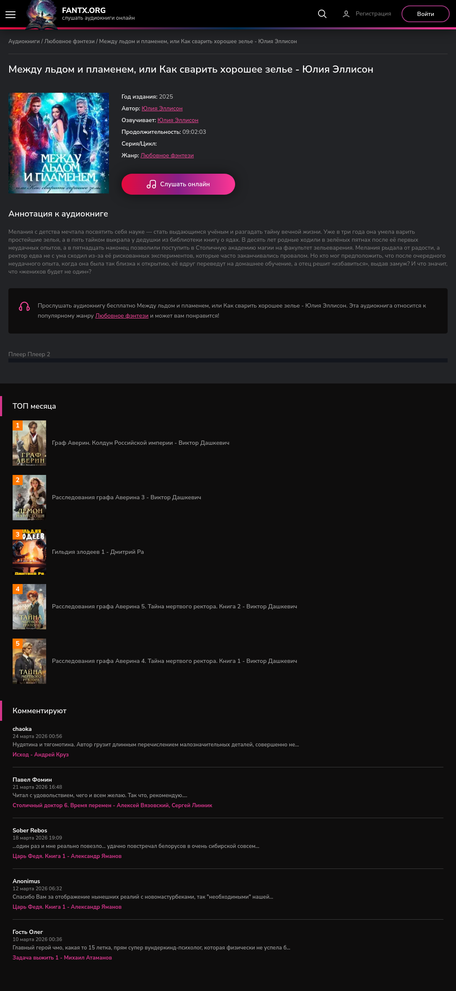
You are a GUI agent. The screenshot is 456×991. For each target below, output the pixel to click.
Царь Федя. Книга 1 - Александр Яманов (67, 856)
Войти (425, 14)
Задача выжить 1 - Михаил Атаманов (62, 958)
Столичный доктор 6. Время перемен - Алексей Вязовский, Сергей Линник (112, 805)
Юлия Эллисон (162, 108)
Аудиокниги (24, 41)
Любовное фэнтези (69, 41)
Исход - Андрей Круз (41, 755)
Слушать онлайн (178, 185)
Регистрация (373, 14)
